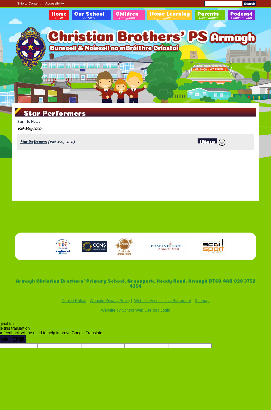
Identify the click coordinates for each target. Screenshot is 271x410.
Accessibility (54, 3)
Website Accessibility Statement (162, 301)
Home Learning (170, 16)
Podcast (241, 16)
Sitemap (202, 301)
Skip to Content (28, 3)
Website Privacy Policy (110, 301)
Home (59, 16)
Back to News (28, 121)
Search (249, 4)
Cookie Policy (73, 301)
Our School (89, 16)
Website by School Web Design (129, 310)
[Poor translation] (18, 339)
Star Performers (33, 141)
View (207, 140)
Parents (208, 16)
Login (165, 310)
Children (127, 16)
